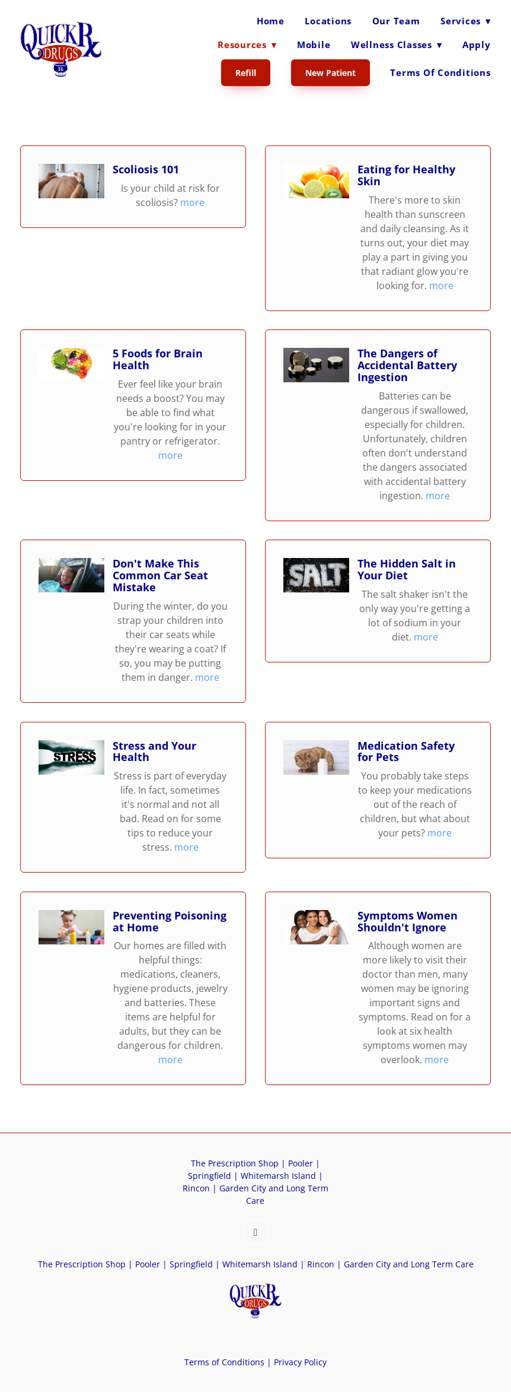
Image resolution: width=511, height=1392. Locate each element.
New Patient (330, 72)
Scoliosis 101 (146, 169)
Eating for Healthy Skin (406, 175)
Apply (476, 44)
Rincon (196, 1188)
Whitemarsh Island (278, 1175)
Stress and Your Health (154, 751)
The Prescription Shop (235, 1163)
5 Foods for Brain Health (158, 359)
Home (271, 20)
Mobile (314, 44)
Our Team (396, 20)
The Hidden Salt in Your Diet (406, 569)
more (192, 202)
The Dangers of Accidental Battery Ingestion (407, 365)
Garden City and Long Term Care (409, 1264)
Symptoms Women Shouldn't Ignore (407, 921)
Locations (328, 20)
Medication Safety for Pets (406, 751)
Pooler (300, 1163)
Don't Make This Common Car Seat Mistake (160, 575)
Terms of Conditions (440, 72)
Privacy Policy (299, 1362)
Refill (245, 72)
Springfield (209, 1175)
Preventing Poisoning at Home (169, 921)
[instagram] (255, 1232)
